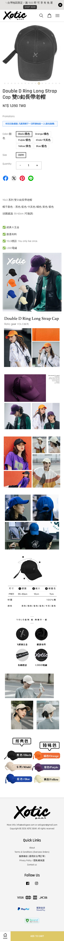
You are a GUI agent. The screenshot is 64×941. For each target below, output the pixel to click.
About (32, 847)
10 (35, 83)
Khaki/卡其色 (43, 140)
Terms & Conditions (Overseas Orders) (32, 852)
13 (46, 83)
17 (59, 83)
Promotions (9, 116)
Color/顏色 (7, 136)
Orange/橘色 (42, 134)
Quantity (7, 163)
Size (5, 155)
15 (53, 83)
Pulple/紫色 (24, 140)
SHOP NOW (30, 7)
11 (39, 83)
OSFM (21, 155)
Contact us (32, 864)
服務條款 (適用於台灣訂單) (32, 856)
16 (56, 83)
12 (42, 83)
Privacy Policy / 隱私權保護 (32, 860)
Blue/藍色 (41, 146)
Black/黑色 (24, 134)
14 (49, 83)
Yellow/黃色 (24, 146)
